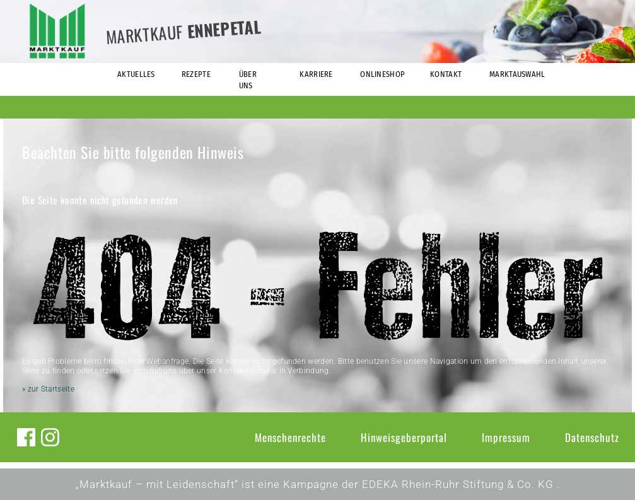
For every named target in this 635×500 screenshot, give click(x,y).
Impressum (506, 437)
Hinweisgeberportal (404, 437)
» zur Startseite (48, 389)
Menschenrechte (290, 437)
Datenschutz (592, 437)
